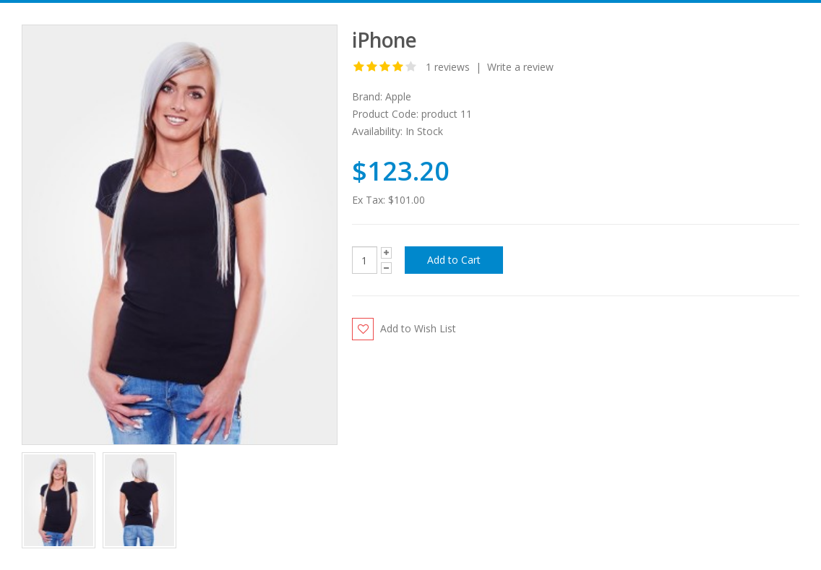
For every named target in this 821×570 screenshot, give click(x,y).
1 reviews (448, 67)
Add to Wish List (418, 328)
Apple (398, 96)
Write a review (520, 67)
